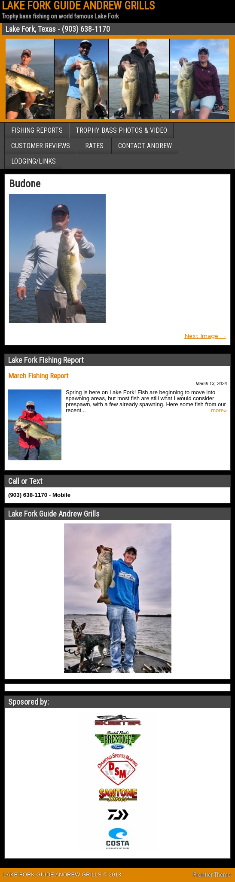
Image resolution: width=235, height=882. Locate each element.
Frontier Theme (212, 875)
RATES (94, 146)
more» (219, 411)
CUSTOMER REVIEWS (40, 146)
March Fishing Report (38, 375)
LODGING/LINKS (33, 161)
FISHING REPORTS (37, 130)
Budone (24, 184)
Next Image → (205, 336)
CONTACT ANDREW (145, 146)
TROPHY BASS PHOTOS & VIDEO (121, 130)
